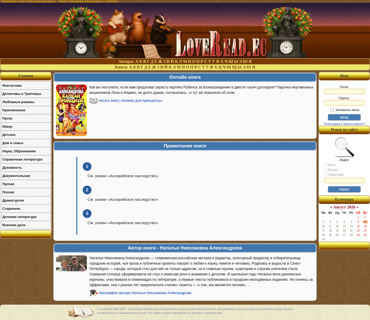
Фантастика (12, 85)
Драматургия (13, 200)
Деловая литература (19, 217)
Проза (7, 118)
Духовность (12, 167)
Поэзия (8, 192)
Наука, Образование (19, 151)
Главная (25, 76)
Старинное (11, 209)
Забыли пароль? (354, 123)
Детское (8, 135)
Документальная (16, 176)
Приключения (13, 110)
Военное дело (14, 225)
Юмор (7, 126)
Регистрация (332, 123)
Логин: (344, 89)
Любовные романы (18, 102)
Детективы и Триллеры (21, 94)
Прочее (8, 184)
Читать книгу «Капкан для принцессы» (130, 100)
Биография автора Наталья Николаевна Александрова (145, 293)
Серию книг (333, 174)
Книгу (329, 165)
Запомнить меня (344, 110)
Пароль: (344, 101)
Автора (330, 169)
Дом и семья (12, 143)
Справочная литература (22, 159)
